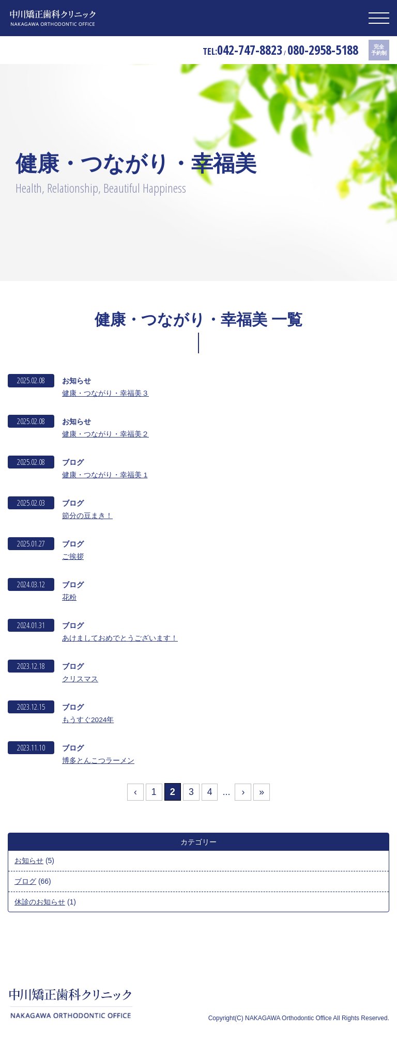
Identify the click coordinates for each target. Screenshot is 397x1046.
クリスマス (80, 681)
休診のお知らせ (39, 904)
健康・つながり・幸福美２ (105, 434)
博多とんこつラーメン (98, 763)
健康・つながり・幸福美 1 (105, 475)
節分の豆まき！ (87, 516)
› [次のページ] (243, 795)
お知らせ (28, 864)
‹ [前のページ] (134, 795)
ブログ (25, 884)
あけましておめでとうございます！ (120, 639)
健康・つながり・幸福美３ (105, 393)
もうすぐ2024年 (88, 722)
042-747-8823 (234, 50)
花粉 (69, 599)
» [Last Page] (262, 795)
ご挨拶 (73, 557)
